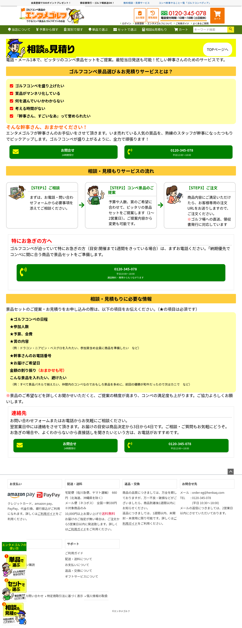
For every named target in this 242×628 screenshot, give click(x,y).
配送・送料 (74, 484)
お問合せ (63, 152)
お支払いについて (77, 564)
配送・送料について (78, 559)
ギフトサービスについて (81, 576)
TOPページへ (217, 49)
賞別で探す (73, 29)
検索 (230, 30)
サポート (73, 543)
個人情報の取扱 (97, 595)
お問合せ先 (189, 484)
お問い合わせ (35, 595)
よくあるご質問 (201, 23)
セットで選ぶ (125, 29)
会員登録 (138, 23)
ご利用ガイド (182, 23)
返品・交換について (78, 570)
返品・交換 (132, 484)
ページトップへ (231, 472)
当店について (19, 29)
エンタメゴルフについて (159, 23)
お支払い (16, 484)
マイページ (17, 543)
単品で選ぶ (98, 29)
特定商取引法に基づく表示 (65, 595)
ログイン (126, 23)
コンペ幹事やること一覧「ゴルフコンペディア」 (185, 2)
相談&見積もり (154, 29)
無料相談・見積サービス (136, 2)
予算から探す (47, 29)
